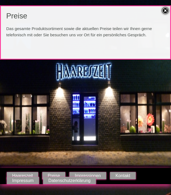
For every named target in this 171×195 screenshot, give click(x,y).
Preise (54, 175)
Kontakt (122, 175)
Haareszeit (22, 175)
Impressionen (88, 175)
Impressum (23, 180)
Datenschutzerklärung (70, 180)
